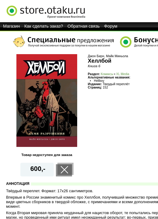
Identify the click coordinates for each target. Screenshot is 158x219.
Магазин (11, 26)
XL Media (122, 74)
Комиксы (107, 74)
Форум (111, 26)
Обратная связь (83, 26)
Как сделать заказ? (43, 26)
